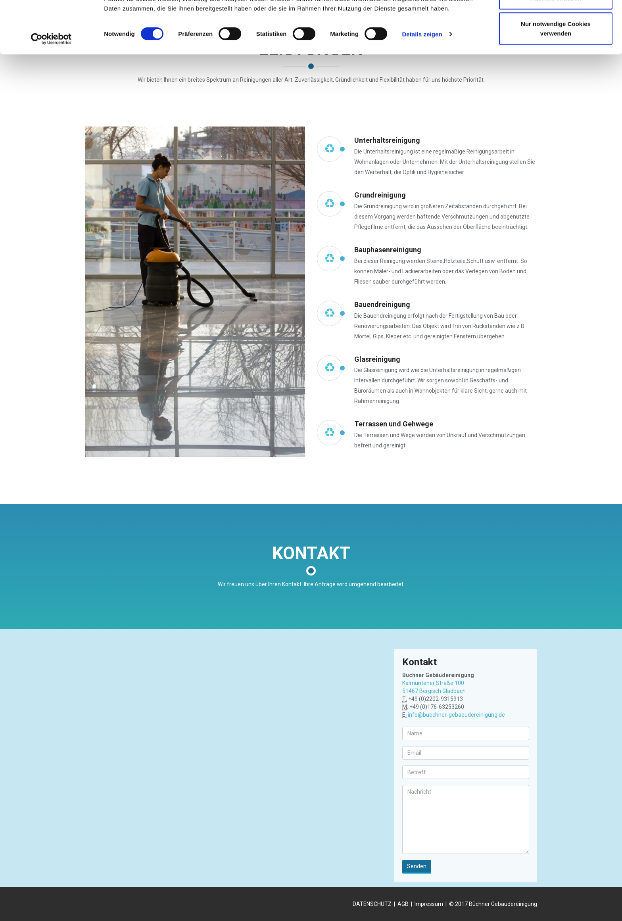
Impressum (429, 904)
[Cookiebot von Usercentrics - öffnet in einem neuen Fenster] (51, 88)
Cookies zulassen (556, 20)
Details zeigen (422, 83)
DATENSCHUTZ (372, 904)
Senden (416, 866)
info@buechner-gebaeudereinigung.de (456, 715)
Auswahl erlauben (555, 47)
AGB (403, 904)
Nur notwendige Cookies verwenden (556, 77)
